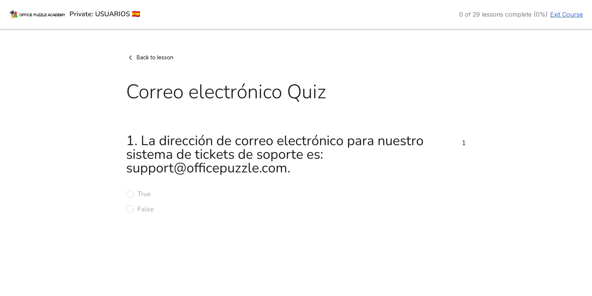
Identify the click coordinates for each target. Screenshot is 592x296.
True (144, 194)
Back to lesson (149, 57)
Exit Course (566, 14)
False (145, 209)
